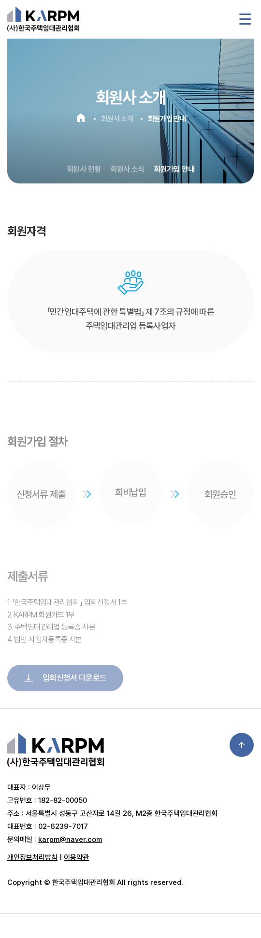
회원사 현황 (84, 169)
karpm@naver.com (70, 839)
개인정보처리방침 (32, 857)
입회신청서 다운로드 (65, 689)
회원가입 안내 (174, 169)
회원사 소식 (127, 169)
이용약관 (76, 857)
